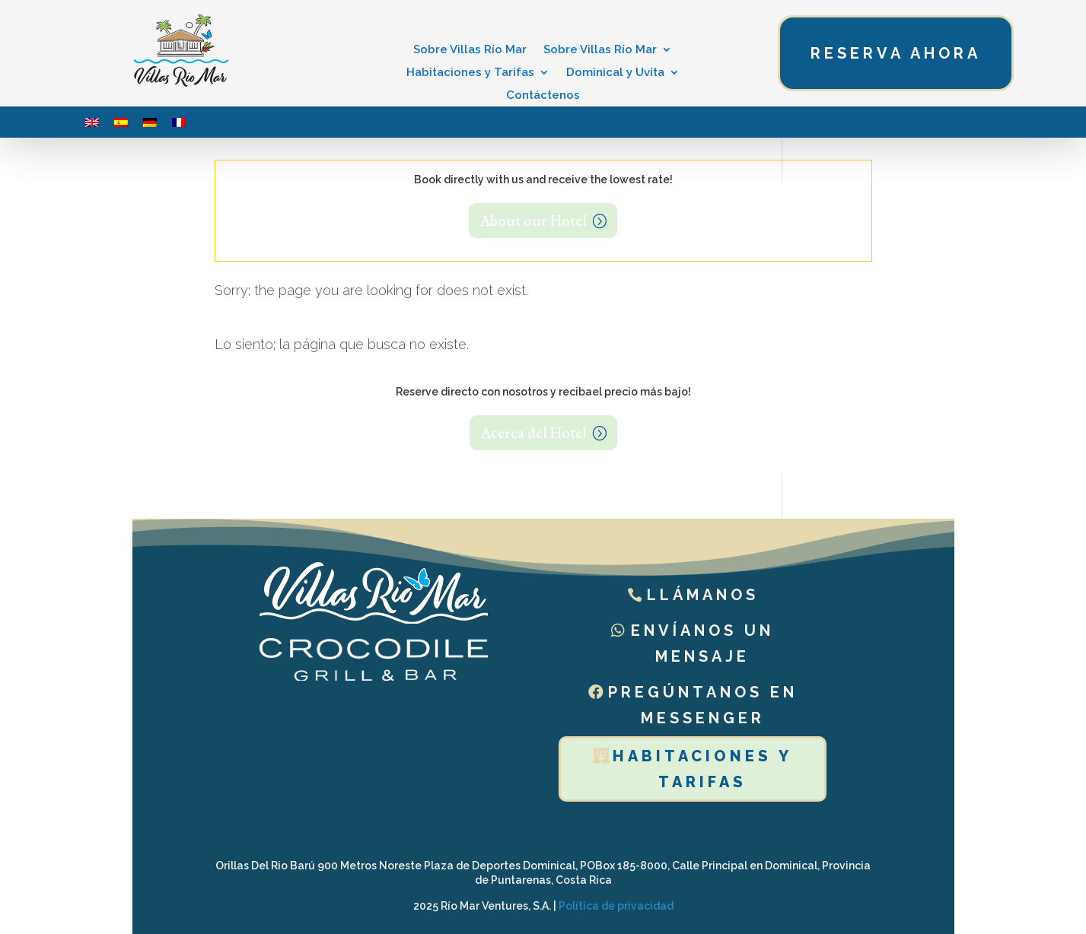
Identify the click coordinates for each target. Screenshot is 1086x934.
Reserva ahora (896, 53)
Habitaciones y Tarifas (470, 73)
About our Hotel (533, 220)
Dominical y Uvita (615, 73)
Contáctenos (543, 96)
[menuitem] (92, 122)
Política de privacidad (616, 906)
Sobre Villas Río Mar (470, 50)
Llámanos (703, 595)
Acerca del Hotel (533, 433)
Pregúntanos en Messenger (703, 705)
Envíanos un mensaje (702, 643)
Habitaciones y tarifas (702, 769)
